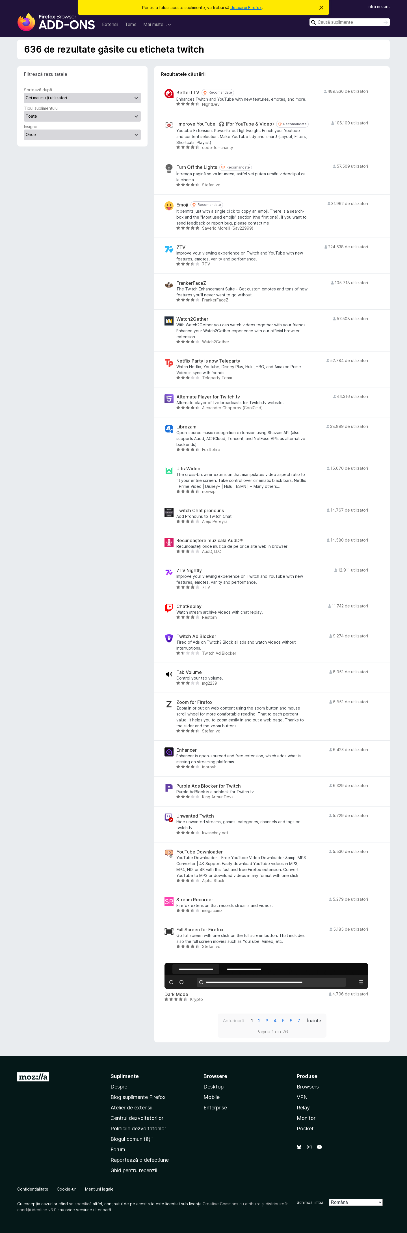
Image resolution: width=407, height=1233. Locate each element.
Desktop (214, 1087)
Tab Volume (189, 672)
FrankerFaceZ (191, 283)
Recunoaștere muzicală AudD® (209, 540)
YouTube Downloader (199, 852)
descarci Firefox (246, 7)
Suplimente (125, 1076)
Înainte (314, 1020)
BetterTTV (187, 92)
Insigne (30, 126)
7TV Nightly (189, 570)
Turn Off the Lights (196, 167)
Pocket (305, 1128)
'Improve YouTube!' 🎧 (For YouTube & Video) (225, 124)
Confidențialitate (32, 1189)
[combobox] (349, 22)
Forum (118, 1149)
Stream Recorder (194, 899)
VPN (302, 1097)
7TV (180, 247)
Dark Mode (176, 994)
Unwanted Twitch (195, 816)
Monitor (306, 1118)
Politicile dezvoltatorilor (138, 1128)
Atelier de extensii (131, 1108)
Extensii (110, 24)
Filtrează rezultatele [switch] (45, 74)
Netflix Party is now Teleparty (208, 361)
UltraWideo (188, 468)
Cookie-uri (67, 1189)
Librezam (186, 427)
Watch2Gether (192, 319)
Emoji (182, 205)
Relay (303, 1108)
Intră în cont (379, 6)
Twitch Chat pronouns (200, 510)
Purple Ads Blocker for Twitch (208, 786)
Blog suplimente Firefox (138, 1097)
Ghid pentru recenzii (134, 1170)
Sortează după (38, 89)
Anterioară (233, 1020)
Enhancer (186, 750)
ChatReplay (189, 606)
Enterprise (215, 1108)
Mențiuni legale (99, 1189)
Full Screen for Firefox (200, 929)
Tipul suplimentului (41, 108)
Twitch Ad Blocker (196, 636)
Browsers (308, 1087)
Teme (131, 24)
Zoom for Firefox (194, 702)
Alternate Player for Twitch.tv (208, 397)
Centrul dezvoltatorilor (137, 1118)
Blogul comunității (132, 1139)
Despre (119, 1087)
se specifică (80, 1203)
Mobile (212, 1097)
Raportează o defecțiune (140, 1160)
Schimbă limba (310, 1202)
